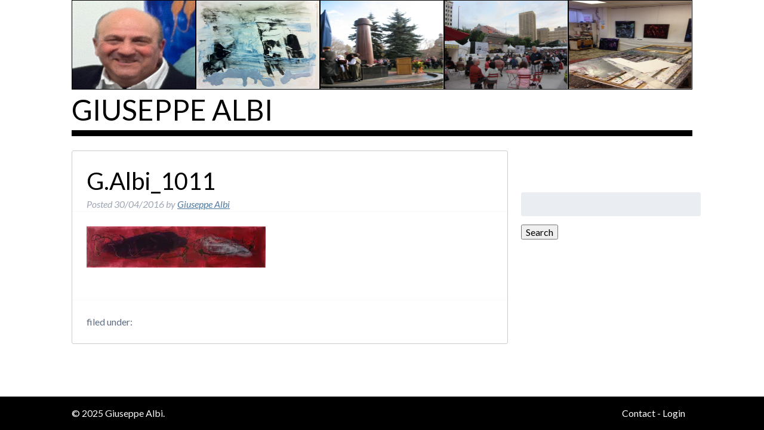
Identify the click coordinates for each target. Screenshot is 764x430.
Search (539, 232)
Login (674, 413)
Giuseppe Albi (172, 110)
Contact (638, 413)
